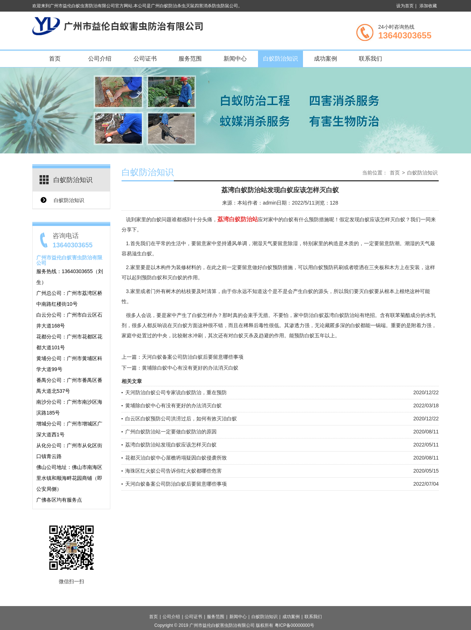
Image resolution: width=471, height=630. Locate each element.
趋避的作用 (271, 335)
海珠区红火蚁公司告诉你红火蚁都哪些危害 (173, 471)
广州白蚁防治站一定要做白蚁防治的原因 (171, 432)
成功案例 (325, 58)
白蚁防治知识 (280, 58)
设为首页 (405, 5)
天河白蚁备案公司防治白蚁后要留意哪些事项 (192, 357)
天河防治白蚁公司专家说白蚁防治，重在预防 (176, 392)
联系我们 (370, 58)
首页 (55, 58)
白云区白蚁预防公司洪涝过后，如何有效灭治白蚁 (181, 418)
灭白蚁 (175, 277)
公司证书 (145, 58)
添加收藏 (428, 5)
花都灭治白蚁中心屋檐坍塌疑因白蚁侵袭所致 (176, 458)
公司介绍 (99, 58)
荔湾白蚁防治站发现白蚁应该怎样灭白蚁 (171, 445)
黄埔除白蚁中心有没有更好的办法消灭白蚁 (190, 368)
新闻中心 (235, 58)
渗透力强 (299, 325)
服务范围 (190, 58)
